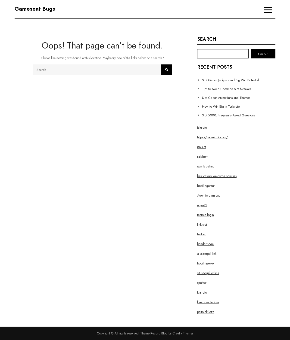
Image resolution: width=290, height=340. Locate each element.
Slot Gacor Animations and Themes (226, 97)
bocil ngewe (205, 263)
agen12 (202, 205)
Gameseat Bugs (35, 9)
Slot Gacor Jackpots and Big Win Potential (230, 80)
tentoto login (205, 214)
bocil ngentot (206, 185)
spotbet (201, 282)
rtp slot (201, 147)
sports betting (206, 166)
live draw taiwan (208, 302)
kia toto (202, 292)
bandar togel (205, 244)
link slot (202, 224)
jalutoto (202, 127)
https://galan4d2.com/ (212, 137)
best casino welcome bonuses (217, 176)
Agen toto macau (208, 195)
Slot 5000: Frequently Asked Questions (228, 115)
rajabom (202, 156)
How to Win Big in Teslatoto (221, 106)
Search (206, 39)
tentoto (201, 234)
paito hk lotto (205, 312)
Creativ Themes (182, 333)
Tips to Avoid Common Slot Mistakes (226, 89)
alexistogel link (206, 253)
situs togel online (208, 273)
